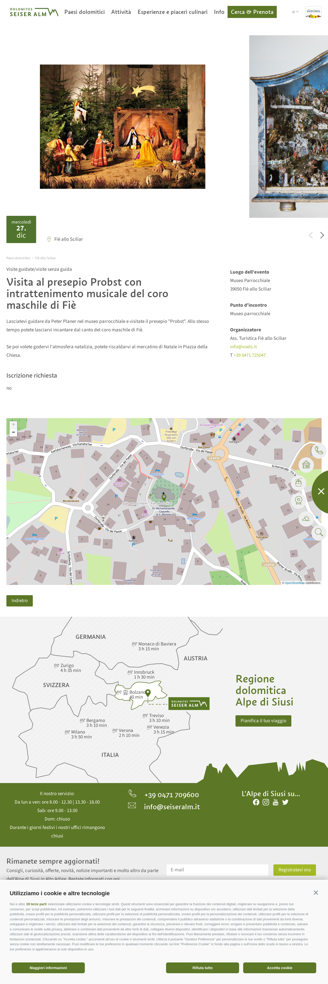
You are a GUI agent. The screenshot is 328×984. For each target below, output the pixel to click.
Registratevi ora (295, 869)
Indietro (20, 600)
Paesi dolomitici (84, 11)
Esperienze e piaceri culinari (173, 11)
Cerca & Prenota (252, 11)
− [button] (13, 433)
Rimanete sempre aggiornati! (52, 861)
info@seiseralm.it (164, 806)
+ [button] (13, 425)
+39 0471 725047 (250, 355)
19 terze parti (36, 904)
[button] (315, 892)
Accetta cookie (279, 968)
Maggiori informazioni (48, 968)
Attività (121, 11)
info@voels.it (243, 346)
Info (219, 11)
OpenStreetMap (295, 582)
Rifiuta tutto (202, 968)
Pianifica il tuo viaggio (263, 720)
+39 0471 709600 (164, 794)
